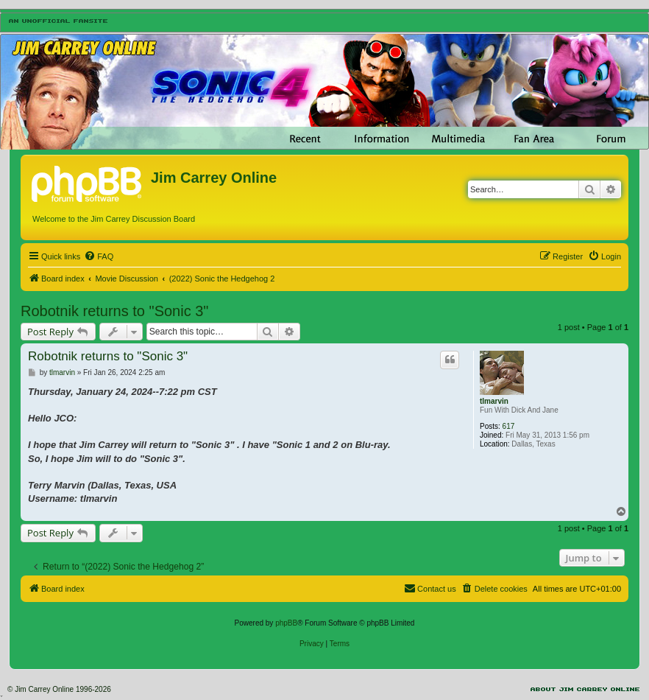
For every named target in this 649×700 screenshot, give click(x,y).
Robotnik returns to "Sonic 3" (114, 311)
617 (509, 426)
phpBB (286, 623)
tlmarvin (494, 401)
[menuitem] (98, 256)
